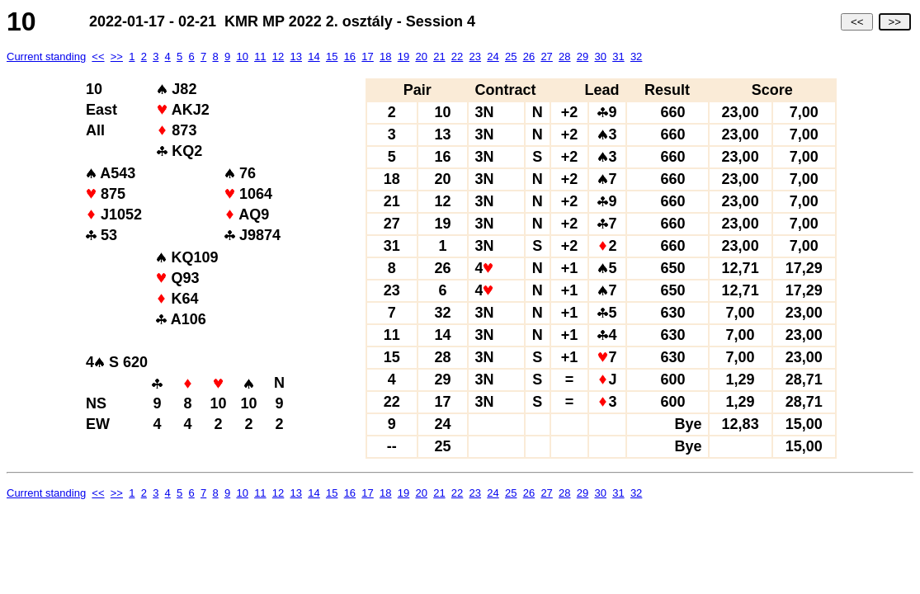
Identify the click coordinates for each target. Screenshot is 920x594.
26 (529, 56)
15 (331, 56)
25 (511, 56)
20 (421, 56)
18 (385, 56)
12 (278, 56)
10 (242, 56)
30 (600, 56)
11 (260, 56)
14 (313, 56)
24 (492, 56)
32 (636, 56)
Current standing (46, 56)
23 (475, 56)
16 (350, 56)
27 (546, 56)
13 (296, 56)
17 (367, 56)
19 (403, 56)
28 (564, 56)
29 (582, 56)
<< (856, 22)
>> (894, 22)
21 (439, 56)
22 (457, 56)
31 (618, 56)
